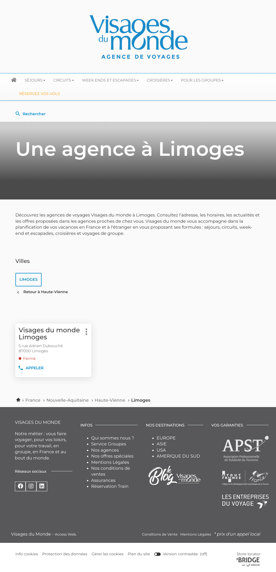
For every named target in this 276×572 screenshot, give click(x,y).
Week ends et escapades (110, 80)
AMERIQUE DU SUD (178, 456)
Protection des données (64, 554)
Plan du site (139, 553)
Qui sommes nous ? (112, 438)
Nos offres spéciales (112, 456)
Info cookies (26, 554)
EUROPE (166, 438)
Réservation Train (110, 486)
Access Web (65, 534)
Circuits (63, 80)
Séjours (35, 80)
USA (161, 450)
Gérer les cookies (107, 553)
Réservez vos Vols (39, 93)
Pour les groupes (202, 80)
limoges (28, 279)
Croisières (160, 80)
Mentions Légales (110, 462)
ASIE (162, 444)
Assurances (103, 480)
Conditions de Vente (159, 534)
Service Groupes (108, 444)
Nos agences (105, 450)
